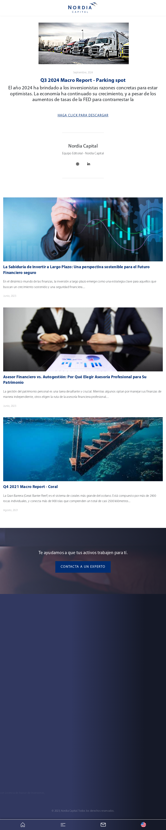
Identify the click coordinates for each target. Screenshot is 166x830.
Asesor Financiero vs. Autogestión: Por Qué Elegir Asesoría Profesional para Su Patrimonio (75, 380)
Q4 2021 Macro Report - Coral (30, 487)
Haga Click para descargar (83, 115)
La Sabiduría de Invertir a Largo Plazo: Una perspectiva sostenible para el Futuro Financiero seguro (76, 270)
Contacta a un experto (83, 567)
